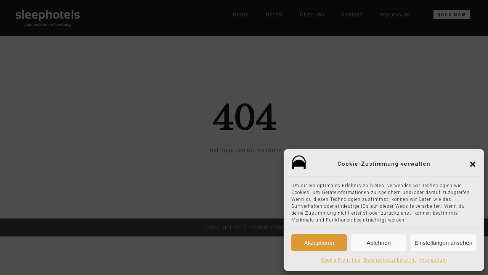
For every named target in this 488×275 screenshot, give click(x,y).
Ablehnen (378, 242)
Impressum (433, 260)
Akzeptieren (319, 242)
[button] (473, 164)
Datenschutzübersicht (390, 260)
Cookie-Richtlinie (340, 260)
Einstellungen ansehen (443, 242)
